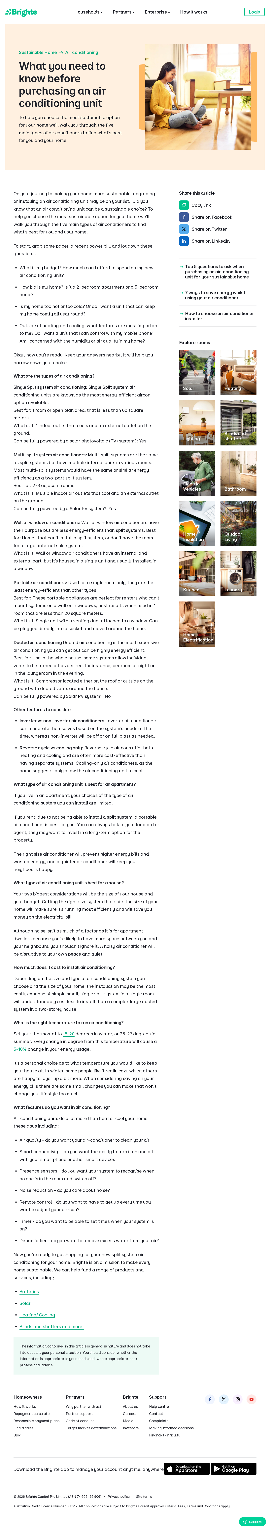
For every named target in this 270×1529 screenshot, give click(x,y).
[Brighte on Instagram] (238, 1399)
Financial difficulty (164, 1435)
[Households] (88, 12)
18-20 (69, 1033)
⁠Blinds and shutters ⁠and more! (51, 1326)
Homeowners (28, 1397)
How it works (25, 1406)
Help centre (159, 1406)
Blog (17, 1435)
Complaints (158, 1421)
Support (157, 1397)
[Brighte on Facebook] (210, 1399)
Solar (25, 1303)
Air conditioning (81, 52)
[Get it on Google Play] (233, 1473)
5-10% (20, 1049)
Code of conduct (80, 1421)
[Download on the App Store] (187, 1473)
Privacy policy (119, 1497)
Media (128, 1421)
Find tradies (23, 1428)
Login (254, 12)
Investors (131, 1428)
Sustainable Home (38, 52)
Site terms (144, 1497)
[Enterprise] (157, 12)
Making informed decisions (171, 1428)
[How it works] (193, 12)
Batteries (29, 1291)
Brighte (130, 1397)
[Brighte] (21, 12)
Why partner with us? (83, 1406)
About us (130, 1406)
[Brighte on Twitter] (224, 1399)
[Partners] (124, 12)
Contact (156, 1414)
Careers (129, 1414)
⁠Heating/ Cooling (37, 1314)
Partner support (79, 1414)
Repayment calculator (32, 1414)
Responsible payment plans (36, 1421)
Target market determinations (91, 1428)
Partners (75, 1397)
